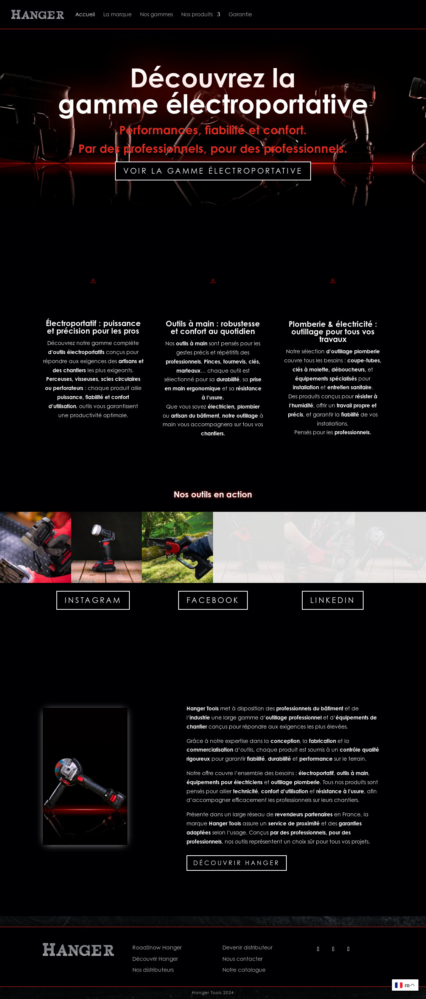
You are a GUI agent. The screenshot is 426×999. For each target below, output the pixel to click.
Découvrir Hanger (236, 863)
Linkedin (332, 600)
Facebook (213, 600)
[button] (35, 547)
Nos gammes (156, 14)
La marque (117, 14)
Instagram (93, 600)
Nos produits (197, 14)
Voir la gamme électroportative (213, 171)
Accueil (85, 14)
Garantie (240, 14)
